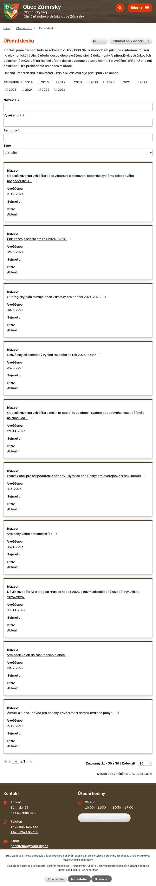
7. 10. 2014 (15, 725)
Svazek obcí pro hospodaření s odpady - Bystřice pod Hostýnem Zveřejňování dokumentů (77, 476)
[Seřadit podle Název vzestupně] (18, 99)
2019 (94, 82)
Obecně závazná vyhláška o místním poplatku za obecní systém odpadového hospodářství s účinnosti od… (75, 415)
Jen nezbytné (79, 879)
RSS (99, 41)
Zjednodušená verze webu (104, 818)
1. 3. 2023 (14, 488)
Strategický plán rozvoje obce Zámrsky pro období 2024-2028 (57, 296)
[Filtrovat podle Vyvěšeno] (78, 123)
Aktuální (13, 214)
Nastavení (101, 879)
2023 (12, 89)
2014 (29, 82)
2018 (78, 82)
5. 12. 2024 (15, 194)
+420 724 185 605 (24, 832)
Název (9, 100)
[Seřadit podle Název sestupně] (18, 100)
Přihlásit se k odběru (131, 41)
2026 (62, 89)
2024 (29, 89)
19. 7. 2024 (15, 251)
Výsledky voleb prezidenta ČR (33, 533)
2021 (127, 82)
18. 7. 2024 (15, 309)
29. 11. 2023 (16, 430)
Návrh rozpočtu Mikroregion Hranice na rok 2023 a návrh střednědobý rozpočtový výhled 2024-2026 (73, 594)
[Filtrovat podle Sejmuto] (78, 137)
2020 (110, 82)
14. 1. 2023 (15, 546)
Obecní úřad (24, 28)
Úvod (6, 28)
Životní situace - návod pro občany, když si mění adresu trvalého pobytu (63, 712)
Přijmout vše (56, 879)
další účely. (87, 859)
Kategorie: (11, 81)
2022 (143, 82)
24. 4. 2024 (15, 367)
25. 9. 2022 (15, 667)
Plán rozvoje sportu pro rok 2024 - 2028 (40, 239)
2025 (45, 89)
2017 (61, 82)
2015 (45, 82)
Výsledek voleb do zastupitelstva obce (39, 655)
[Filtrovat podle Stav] (78, 152)
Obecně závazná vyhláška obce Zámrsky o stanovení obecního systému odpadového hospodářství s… (70, 178)
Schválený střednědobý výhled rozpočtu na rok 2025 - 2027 (55, 354)
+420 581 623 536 (24, 826)
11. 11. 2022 (16, 610)
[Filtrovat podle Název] (78, 107)
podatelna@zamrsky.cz (29, 846)
